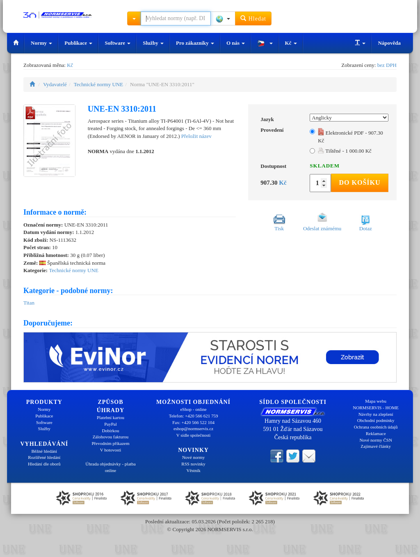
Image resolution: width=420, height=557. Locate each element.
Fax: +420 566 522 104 (193, 422)
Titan (28, 303)
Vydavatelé (55, 84)
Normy (41, 43)
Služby (153, 43)
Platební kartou (110, 417)
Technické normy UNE (98, 84)
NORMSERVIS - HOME (376, 407)
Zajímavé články (376, 446)
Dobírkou (110, 430)
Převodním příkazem (111, 443)
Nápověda (389, 43)
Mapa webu (375, 401)
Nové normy (193, 457)
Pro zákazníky (195, 43)
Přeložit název (196, 136)
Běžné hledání (44, 451)
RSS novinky (193, 463)
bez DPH (387, 65)
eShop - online (193, 409)
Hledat (253, 18)
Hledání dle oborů (44, 463)
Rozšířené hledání (44, 457)
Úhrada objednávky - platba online (110, 467)
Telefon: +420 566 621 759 (193, 415)
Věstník (193, 470)
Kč (291, 43)
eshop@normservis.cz (193, 428)
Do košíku (359, 182)
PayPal (110, 424)
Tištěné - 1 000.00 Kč (345, 151)
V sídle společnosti (193, 435)
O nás (235, 43)
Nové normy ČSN (375, 440)
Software (117, 43)
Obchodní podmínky (376, 420)
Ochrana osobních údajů (376, 426)
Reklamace (376, 433)
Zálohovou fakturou (111, 436)
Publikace (78, 43)
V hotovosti (110, 449)
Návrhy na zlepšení (375, 414)
